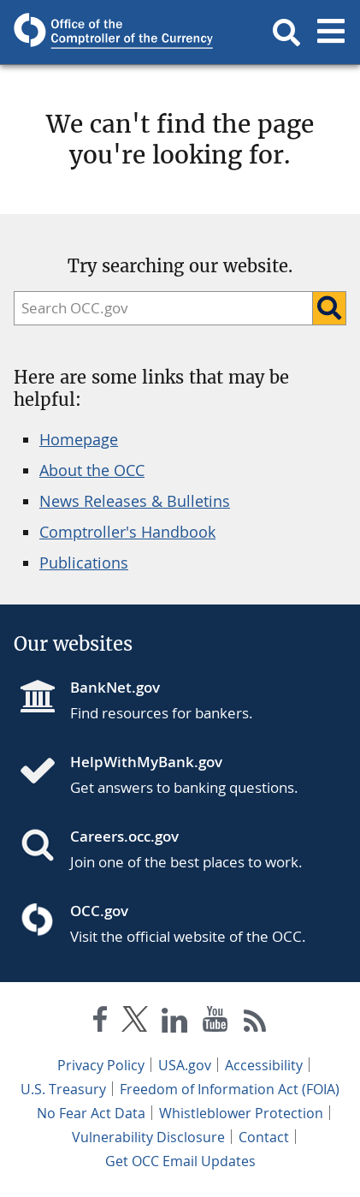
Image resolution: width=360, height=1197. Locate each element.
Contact (264, 1137)
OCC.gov (99, 910)
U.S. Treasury (63, 1089)
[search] (159, 308)
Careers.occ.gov (124, 836)
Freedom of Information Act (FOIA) (229, 1089)
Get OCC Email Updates (180, 1161)
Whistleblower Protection (241, 1113)
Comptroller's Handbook (127, 531)
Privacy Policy (101, 1065)
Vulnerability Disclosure (148, 1137)
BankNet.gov (115, 687)
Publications (83, 562)
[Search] (329, 308)
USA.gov (184, 1065)
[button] (286, 32)
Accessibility (264, 1065)
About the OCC (92, 470)
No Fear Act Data (91, 1113)
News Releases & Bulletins (134, 501)
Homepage (78, 439)
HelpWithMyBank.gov (146, 761)
